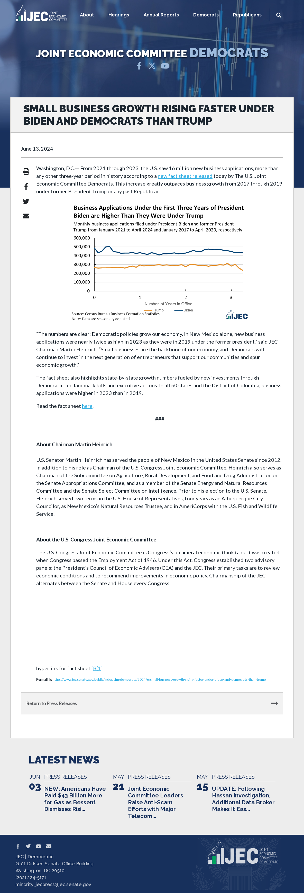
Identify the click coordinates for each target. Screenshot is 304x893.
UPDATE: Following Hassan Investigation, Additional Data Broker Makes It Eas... (243, 798)
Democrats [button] (206, 14)
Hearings (118, 14)
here (87, 406)
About (87, 14)
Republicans (247, 14)
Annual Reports (161, 14)
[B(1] (97, 668)
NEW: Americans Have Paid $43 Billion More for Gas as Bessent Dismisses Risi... (75, 798)
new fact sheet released (185, 176)
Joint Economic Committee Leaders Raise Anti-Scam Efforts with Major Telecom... (155, 802)
